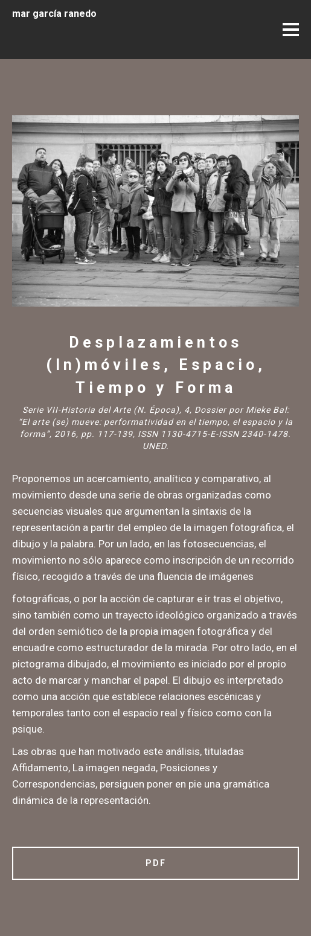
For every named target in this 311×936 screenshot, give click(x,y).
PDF (156, 863)
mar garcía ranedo (54, 13)
